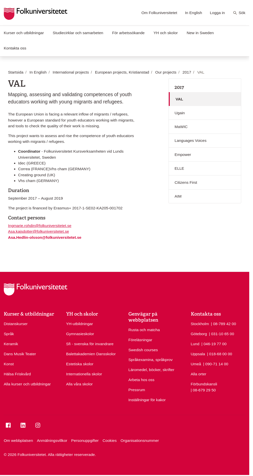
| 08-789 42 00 (223, 323)
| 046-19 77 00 (213, 343)
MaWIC (181, 127)
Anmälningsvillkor (52, 440)
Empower (183, 154)
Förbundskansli (204, 384)
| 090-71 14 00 (215, 363)
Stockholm (200, 324)
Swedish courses (143, 350)
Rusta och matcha (144, 330)
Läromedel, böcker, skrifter (151, 370)
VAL (179, 99)
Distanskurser (16, 324)
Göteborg (199, 334)
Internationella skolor (84, 374)
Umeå (196, 364)
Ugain (180, 113)
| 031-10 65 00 (221, 333)
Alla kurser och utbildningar (27, 384)
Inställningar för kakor (147, 400)
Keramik (11, 344)
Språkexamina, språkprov (150, 360)
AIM (178, 196)
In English (193, 13)
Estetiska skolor (80, 364)
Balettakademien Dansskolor (91, 354)
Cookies (110, 440)
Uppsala (198, 354)
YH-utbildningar (79, 324)
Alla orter (198, 374)
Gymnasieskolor (80, 334)
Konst (9, 364)
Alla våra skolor (79, 384)
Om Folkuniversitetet (159, 13)
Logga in (217, 13)
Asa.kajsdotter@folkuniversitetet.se (38, 231)
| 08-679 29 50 (203, 389)
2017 (179, 87)
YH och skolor (165, 33)
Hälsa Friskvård (17, 374)
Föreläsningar (140, 340)
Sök (239, 13)
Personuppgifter (85, 440)
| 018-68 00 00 (219, 353)
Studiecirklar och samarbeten (78, 33)
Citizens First (186, 182)
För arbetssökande (128, 33)
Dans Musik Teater (20, 354)
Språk (9, 334)
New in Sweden (200, 33)
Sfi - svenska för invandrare (90, 344)
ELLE (179, 168)
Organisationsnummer (140, 440)
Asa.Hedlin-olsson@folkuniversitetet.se (44, 237)
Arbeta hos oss (141, 380)
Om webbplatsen (18, 440)
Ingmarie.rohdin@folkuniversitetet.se (39, 225)
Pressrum (136, 390)
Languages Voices (190, 140)
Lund (195, 344)
